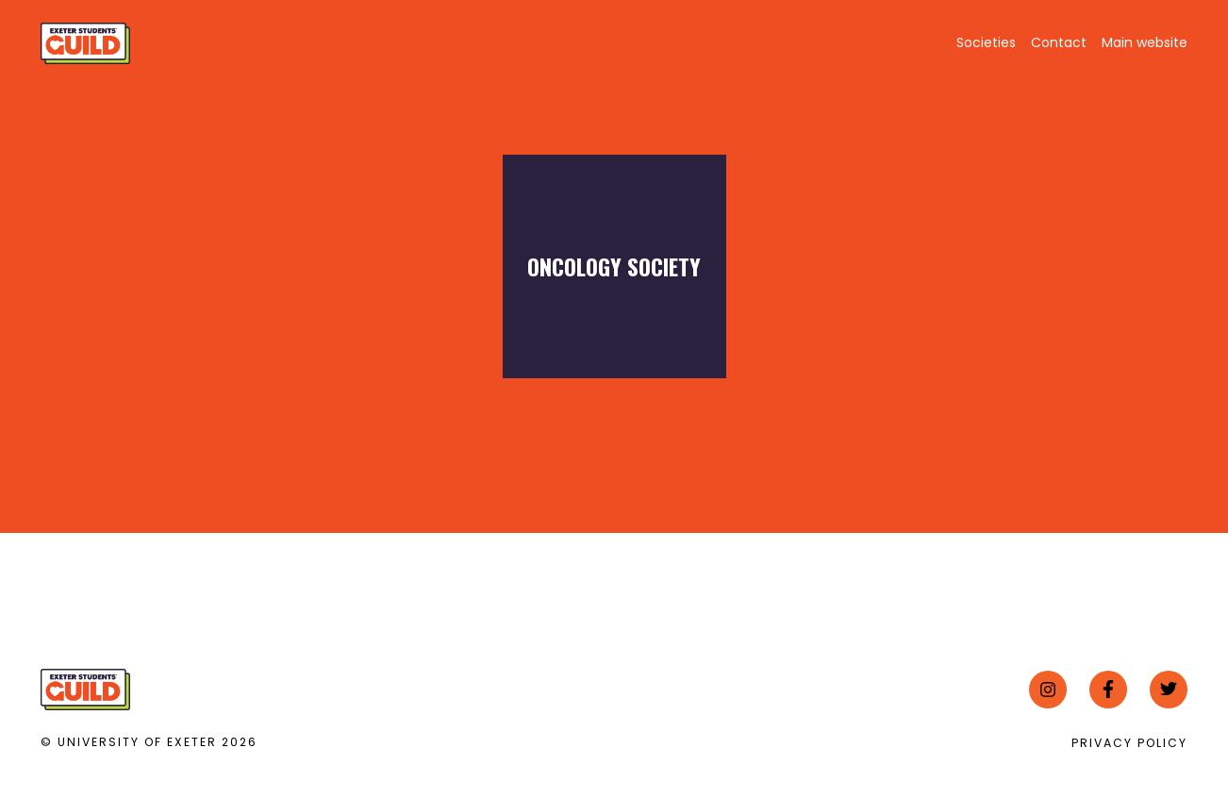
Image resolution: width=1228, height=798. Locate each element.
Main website (1144, 42)
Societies (986, 42)
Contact (1059, 42)
